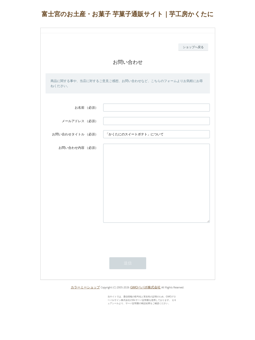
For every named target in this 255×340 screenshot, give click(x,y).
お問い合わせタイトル (68, 134)
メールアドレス (73, 121)
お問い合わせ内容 (71, 147)
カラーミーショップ (85, 302)
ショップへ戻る (193, 47)
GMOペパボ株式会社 (145, 302)
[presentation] (141, 252)
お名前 (79, 107)
